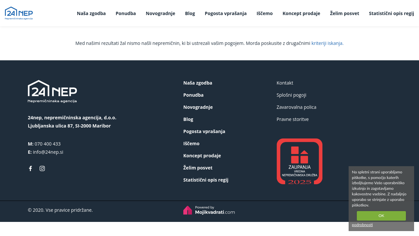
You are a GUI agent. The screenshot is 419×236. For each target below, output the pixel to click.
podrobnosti (362, 224)
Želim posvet (344, 13)
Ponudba (126, 13)
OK (381, 215)
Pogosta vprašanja (226, 13)
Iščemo (265, 13)
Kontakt (285, 83)
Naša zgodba (91, 13)
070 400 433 (48, 144)
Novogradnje (160, 13)
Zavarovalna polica (297, 107)
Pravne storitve (293, 119)
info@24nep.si (48, 152)
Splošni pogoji (291, 95)
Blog (190, 13)
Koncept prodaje (301, 13)
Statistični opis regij (391, 13)
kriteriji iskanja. (327, 43)
